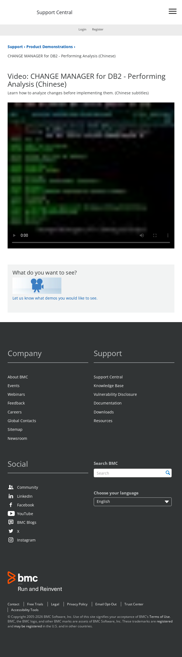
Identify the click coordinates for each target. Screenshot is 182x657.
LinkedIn (25, 496)
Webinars (16, 394)
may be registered (28, 626)
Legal (55, 604)
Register (97, 29)
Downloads (104, 412)
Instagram (26, 540)
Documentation (108, 403)
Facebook (25, 504)
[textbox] (132, 473)
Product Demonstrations (50, 46)
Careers (15, 412)
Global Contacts (22, 420)
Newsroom (17, 438)
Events (14, 385)
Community (27, 487)
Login (82, 29)
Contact (13, 604)
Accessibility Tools (25, 610)
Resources (103, 420)
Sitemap (15, 429)
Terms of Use (159, 616)
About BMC (18, 376)
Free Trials (35, 604)
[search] (168, 473)
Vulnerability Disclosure (115, 394)
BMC (35, 582)
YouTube (25, 513)
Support (16, 46)
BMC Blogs (26, 522)
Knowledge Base (109, 385)
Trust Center (133, 604)
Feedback (16, 403)
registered (164, 621)
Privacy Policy (77, 604)
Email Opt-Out (106, 604)
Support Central (55, 12)
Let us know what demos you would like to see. (55, 298)
